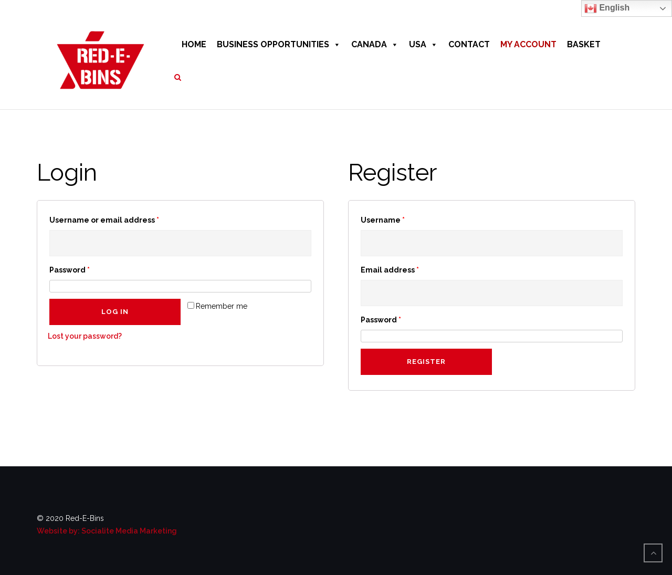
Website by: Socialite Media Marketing (107, 531)
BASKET (584, 44)
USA (423, 44)
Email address (390, 270)
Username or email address (104, 220)
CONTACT (469, 44)
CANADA (374, 44)
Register (426, 362)
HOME (194, 44)
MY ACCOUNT (528, 44)
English (606, 8)
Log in (115, 312)
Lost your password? (85, 336)
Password (69, 270)
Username (383, 220)
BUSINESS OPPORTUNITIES (279, 44)
